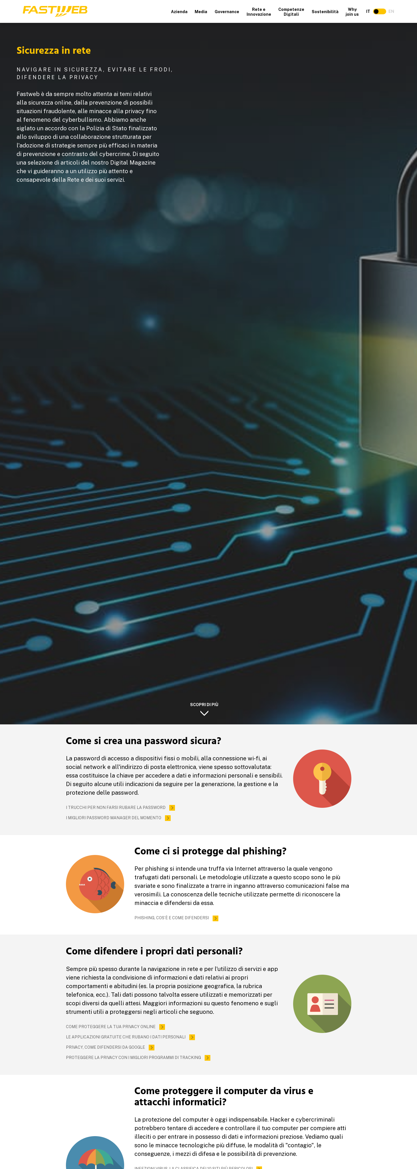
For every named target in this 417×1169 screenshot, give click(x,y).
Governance (227, 11)
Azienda (179, 11)
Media (201, 11)
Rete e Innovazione (259, 12)
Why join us (352, 12)
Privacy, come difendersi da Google (105, 1047)
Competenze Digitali (291, 12)
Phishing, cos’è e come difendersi (171, 918)
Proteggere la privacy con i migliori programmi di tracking (133, 1057)
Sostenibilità (325, 11)
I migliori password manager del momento (113, 818)
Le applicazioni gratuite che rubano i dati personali (126, 1037)
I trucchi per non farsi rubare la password (116, 807)
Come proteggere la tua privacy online (111, 1026)
